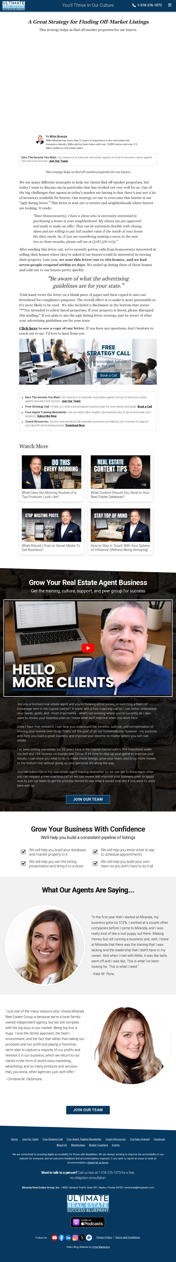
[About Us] (62, 1145)
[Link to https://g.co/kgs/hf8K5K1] (89, 1238)
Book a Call (145, 406)
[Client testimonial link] (45, 945)
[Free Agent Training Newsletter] (84, 1139)
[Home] (12, 5)
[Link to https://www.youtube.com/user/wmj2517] (55, 1238)
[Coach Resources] (116, 1139)
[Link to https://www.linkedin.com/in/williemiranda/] (68, 1238)
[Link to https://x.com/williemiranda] (82, 1238)
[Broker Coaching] (98, 1145)
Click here (28, 328)
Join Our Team (58, 161)
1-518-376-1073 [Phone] (147, 5)
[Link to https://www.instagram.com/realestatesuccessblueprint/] (75, 1238)
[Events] (116, 1145)
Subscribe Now (47, 416)
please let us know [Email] (97, 1162)
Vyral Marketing (101, 1247)
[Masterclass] (78, 1145)
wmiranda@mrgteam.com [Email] (139, 1187)
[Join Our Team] (30, 1139)
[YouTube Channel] (140, 1139)
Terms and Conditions (127, 1237)
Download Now (75, 425)
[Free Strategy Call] (53, 1139)
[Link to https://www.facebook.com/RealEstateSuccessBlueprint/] (61, 1238)
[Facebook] (159, 1139)
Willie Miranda (58, 136)
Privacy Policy (104, 1237)
